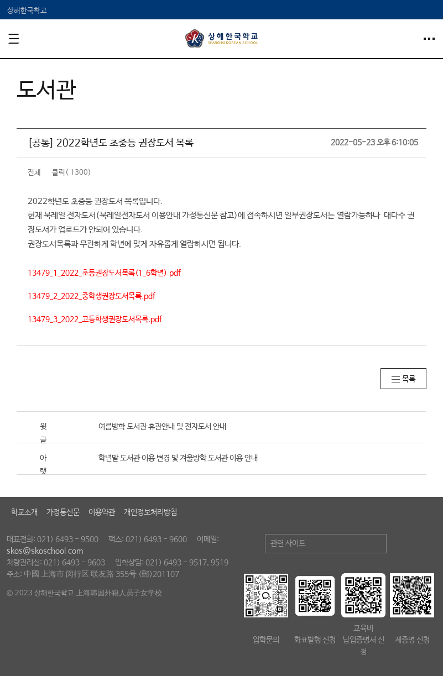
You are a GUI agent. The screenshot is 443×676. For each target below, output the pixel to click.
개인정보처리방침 (150, 512)
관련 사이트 (287, 543)
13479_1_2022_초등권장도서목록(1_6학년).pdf (104, 273)
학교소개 (24, 512)
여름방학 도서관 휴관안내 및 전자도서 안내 (162, 426)
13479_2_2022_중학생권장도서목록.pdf (91, 296)
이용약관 (101, 512)
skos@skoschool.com (45, 551)
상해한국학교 (27, 11)
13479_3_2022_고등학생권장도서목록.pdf (95, 319)
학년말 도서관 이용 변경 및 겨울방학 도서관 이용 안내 (178, 458)
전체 (34, 173)
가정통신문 (63, 512)
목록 (408, 379)
